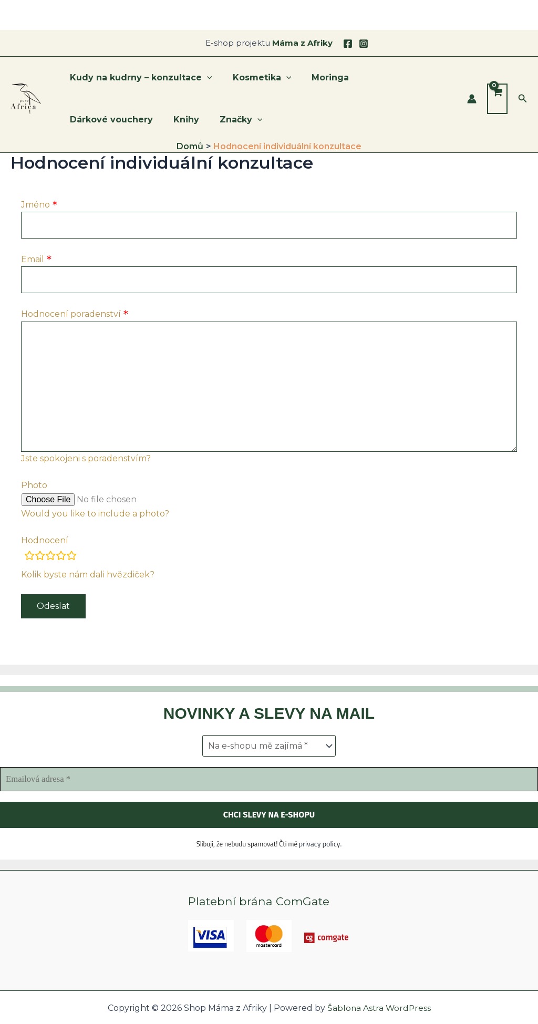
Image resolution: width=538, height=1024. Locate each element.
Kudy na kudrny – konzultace (139, 78)
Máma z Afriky (302, 43)
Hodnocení (44, 546)
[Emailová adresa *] (269, 779)
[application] (205, 78)
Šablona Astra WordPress (379, 1008)
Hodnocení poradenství (71, 315)
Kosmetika (256, 78)
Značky (132, 120)
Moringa (321, 77)
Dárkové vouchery (398, 77)
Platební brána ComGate (260, 901)
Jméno (35, 205)
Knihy (81, 120)
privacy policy (320, 844)
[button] (522, 99)
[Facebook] (348, 43)
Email (32, 260)
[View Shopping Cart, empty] (497, 99)
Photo (34, 490)
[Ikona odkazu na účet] (472, 99)
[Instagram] (363, 43)
